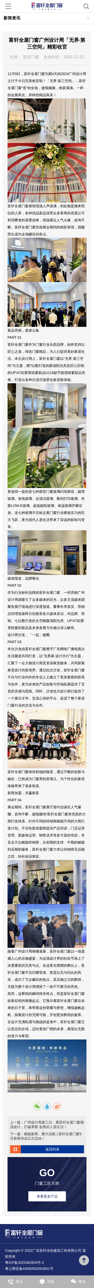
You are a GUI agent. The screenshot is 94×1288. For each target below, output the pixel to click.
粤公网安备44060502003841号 (29, 1269)
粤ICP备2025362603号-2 (24, 1263)
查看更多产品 (47, 1196)
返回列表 (52, 1149)
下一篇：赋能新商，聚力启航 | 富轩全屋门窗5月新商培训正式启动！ (45, 1136)
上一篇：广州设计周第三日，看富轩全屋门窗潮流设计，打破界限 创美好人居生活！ (47, 1124)
